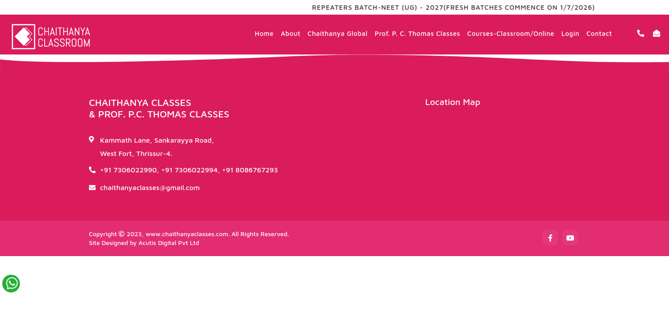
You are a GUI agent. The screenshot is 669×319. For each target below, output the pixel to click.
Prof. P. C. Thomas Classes (417, 33)
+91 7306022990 (128, 170)
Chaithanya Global (338, 33)
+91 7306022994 (189, 170)
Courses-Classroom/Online (510, 33)
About (290, 33)
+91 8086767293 (250, 170)
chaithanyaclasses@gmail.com (150, 187)
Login (570, 33)
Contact (599, 33)
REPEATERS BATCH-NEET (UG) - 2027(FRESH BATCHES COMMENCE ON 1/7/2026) (458, 7)
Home (264, 33)
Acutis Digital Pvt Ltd (168, 242)
